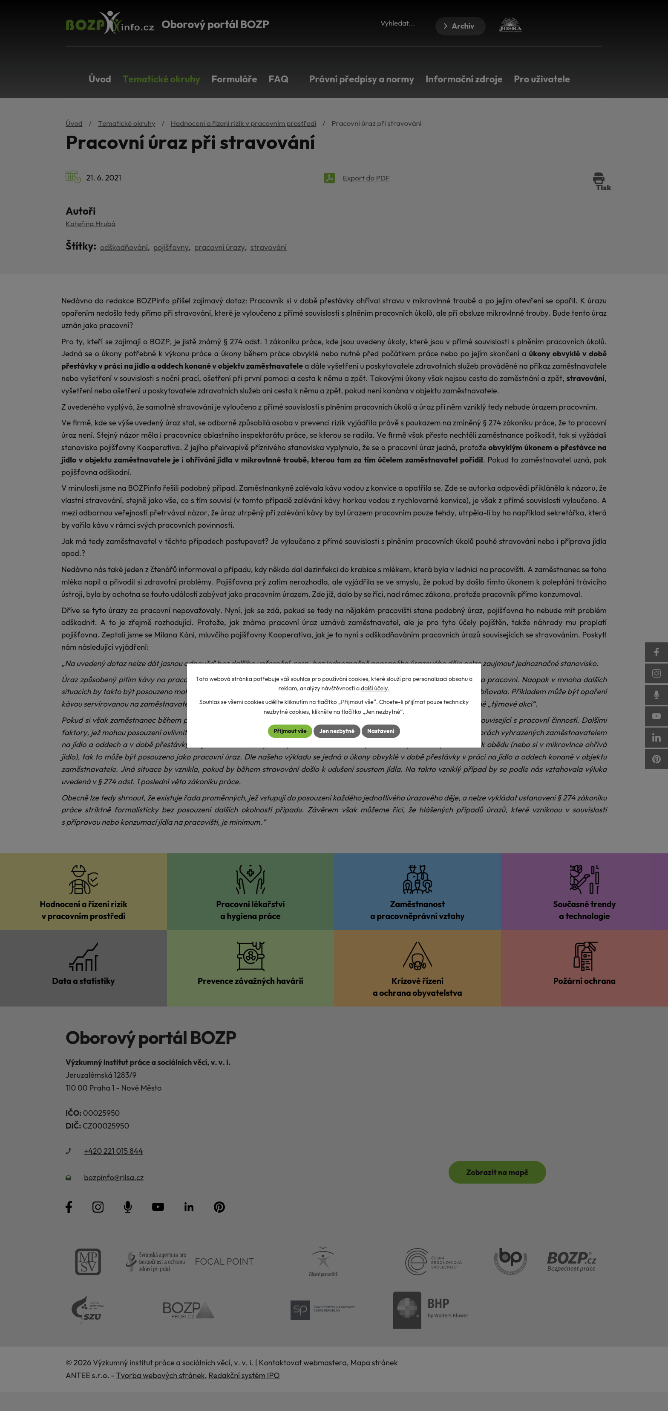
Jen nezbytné (337, 731)
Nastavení (383, 731)
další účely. (375, 688)
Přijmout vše (288, 731)
